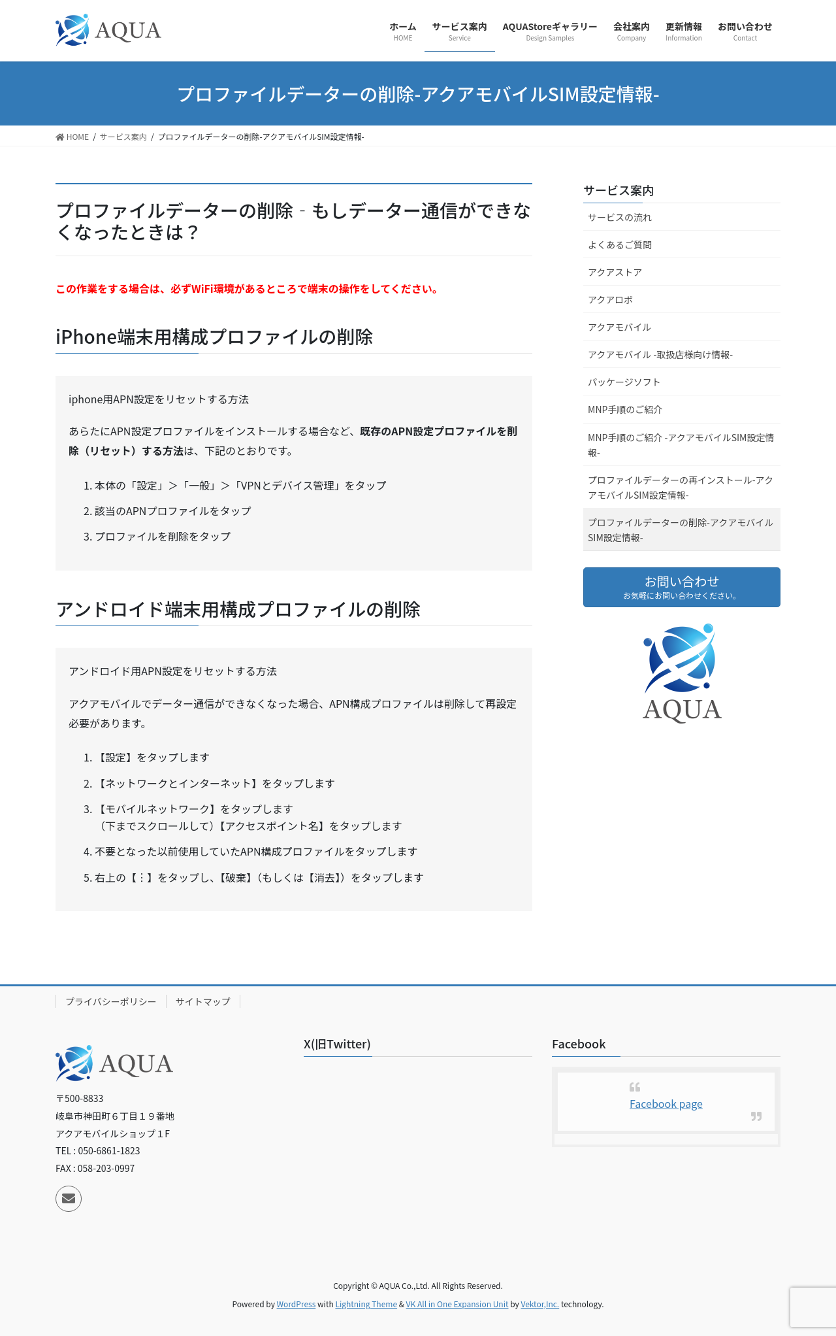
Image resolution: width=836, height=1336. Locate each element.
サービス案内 (618, 189)
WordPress (296, 1303)
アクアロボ (610, 299)
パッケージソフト (624, 381)
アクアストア (615, 271)
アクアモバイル (619, 326)
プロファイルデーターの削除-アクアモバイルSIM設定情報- (680, 530)
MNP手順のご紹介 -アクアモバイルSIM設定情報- (681, 445)
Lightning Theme (366, 1303)
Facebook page (666, 1103)
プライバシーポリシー (111, 1001)
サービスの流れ (620, 217)
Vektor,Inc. (540, 1303)
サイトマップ (203, 1001)
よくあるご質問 (620, 244)
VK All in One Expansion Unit (457, 1303)
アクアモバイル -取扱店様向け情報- (660, 354)
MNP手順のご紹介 (625, 409)
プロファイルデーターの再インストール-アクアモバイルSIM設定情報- (680, 487)
